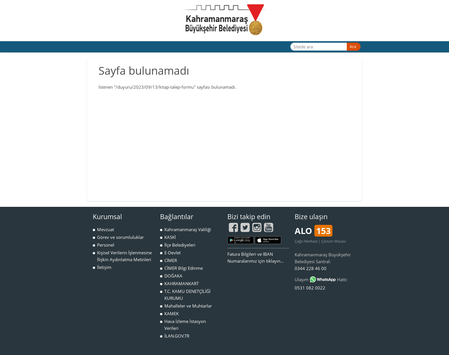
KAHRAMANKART (181, 283)
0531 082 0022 (310, 288)
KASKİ (170, 237)
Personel (105, 245)
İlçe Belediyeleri (179, 245)
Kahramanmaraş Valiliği (187, 229)
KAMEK (171, 313)
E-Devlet (172, 252)
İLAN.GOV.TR (176, 336)
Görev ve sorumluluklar (120, 237)
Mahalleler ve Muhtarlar (188, 306)
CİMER (170, 260)
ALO (313, 230)
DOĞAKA (173, 276)
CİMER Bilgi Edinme (183, 268)
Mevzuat (105, 229)
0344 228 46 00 (310, 268)
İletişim (104, 267)
